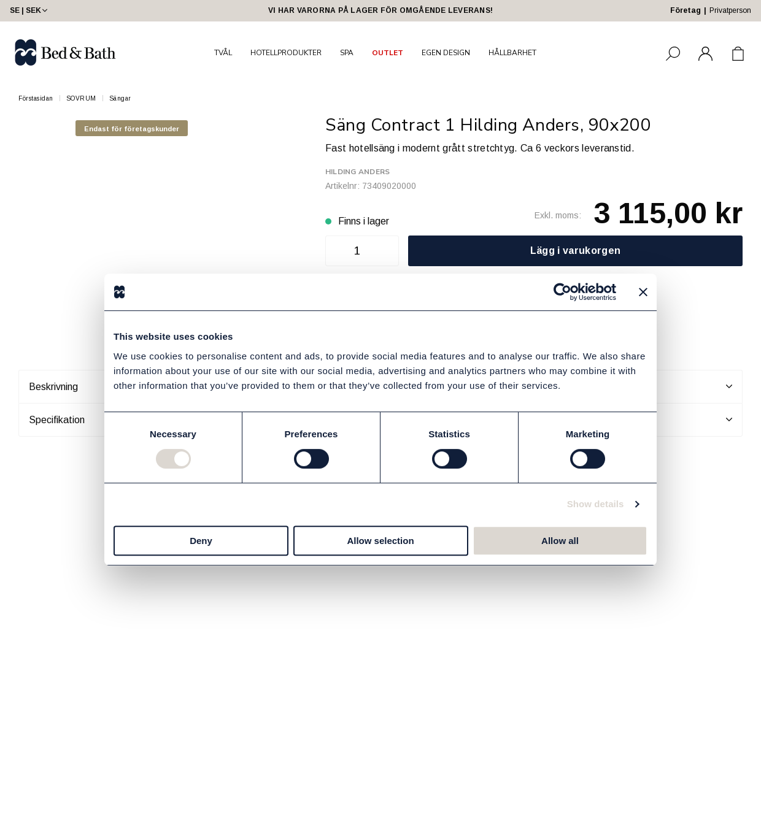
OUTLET (387, 53)
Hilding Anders (357, 172)
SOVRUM (81, 98)
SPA (346, 53)
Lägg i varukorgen (575, 250)
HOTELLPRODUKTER (286, 53)
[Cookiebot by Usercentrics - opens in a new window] (562, 292)
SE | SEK (30, 10)
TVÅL (223, 53)
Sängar (120, 98)
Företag (685, 10)
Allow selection (380, 540)
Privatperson (730, 10)
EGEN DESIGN (446, 53)
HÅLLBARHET (512, 53)
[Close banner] (643, 292)
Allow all (560, 540)
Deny (201, 540)
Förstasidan (35, 98)
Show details (595, 504)
